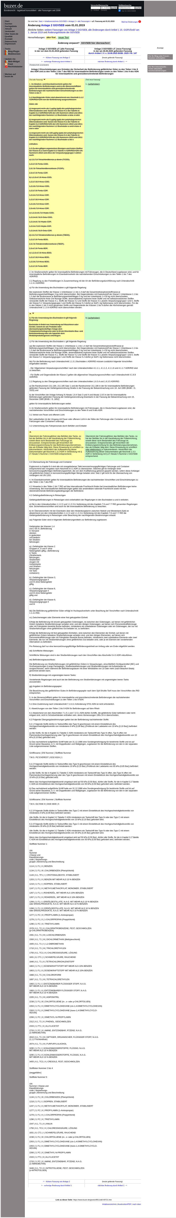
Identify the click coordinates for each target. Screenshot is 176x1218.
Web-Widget (14, 61)
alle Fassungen (84, 21)
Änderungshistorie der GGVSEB (64, 32)
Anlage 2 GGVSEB (52, 25)
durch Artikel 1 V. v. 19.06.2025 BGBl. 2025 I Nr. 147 (113, 53)
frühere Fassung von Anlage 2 (56, 58)
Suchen (8, 24)
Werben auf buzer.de (10, 75)
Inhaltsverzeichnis (109, 1204)
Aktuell (8, 29)
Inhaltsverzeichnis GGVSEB (55, 21)
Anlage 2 (72, 21)
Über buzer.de (11, 34)
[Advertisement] (160, 37)
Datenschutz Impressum (11, 42)
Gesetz (104, 10)
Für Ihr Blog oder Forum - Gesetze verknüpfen (159, 57)
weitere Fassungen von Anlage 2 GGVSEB (66, 30)
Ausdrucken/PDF (124, 1204)
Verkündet (10, 31)
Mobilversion (14, 54)
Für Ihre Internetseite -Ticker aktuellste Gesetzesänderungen (157, 69)
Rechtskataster (15, 67)
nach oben (137, 1204)
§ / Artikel (95, 10)
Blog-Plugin (13, 51)
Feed (10, 64)
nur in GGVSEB (129, 11)
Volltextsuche (125, 5)
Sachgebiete (11, 26)
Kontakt (8, 39)
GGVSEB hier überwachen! (95, 43)
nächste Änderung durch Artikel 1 (113, 61)
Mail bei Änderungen (131, 22)
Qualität (8, 36)
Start (7, 21)
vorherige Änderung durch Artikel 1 (56, 61)
